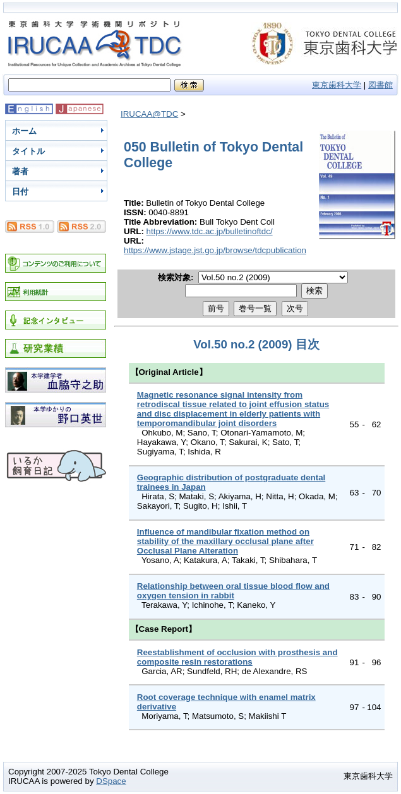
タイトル (28, 151)
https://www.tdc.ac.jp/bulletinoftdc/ (210, 231)
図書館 (380, 85)
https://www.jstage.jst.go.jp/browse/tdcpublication (215, 250)
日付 (20, 191)
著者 (20, 171)
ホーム (24, 131)
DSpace (111, 781)
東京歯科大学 (336, 85)
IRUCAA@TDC (149, 114)
